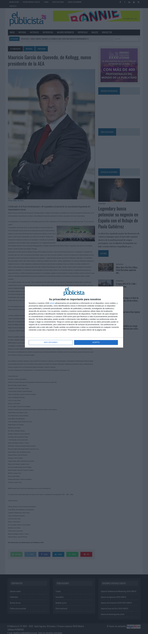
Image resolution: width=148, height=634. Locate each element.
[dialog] (74, 317)
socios (52, 303)
